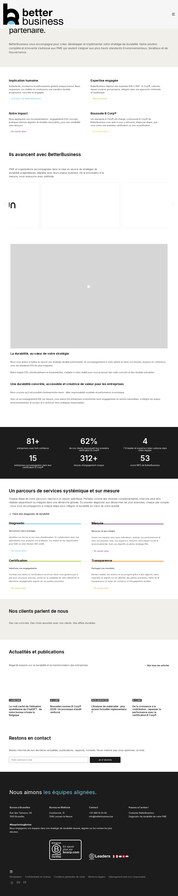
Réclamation (16, 876)
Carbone (14, 700)
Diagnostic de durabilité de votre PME (148, 816)
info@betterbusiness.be (101, 816)
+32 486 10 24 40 (98, 813)
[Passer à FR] (25, 882)
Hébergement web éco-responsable (127, 876)
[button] (5, 203)
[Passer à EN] (18, 882)
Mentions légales (96, 876)
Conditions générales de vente (69, 876)
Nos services (100, 700)
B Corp (55, 700)
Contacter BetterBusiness (141, 813)
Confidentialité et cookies (38, 876)
